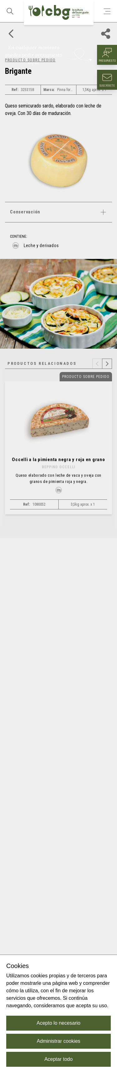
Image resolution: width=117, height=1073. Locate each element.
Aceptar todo (58, 1059)
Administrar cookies (58, 1041)
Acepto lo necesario (58, 1023)
